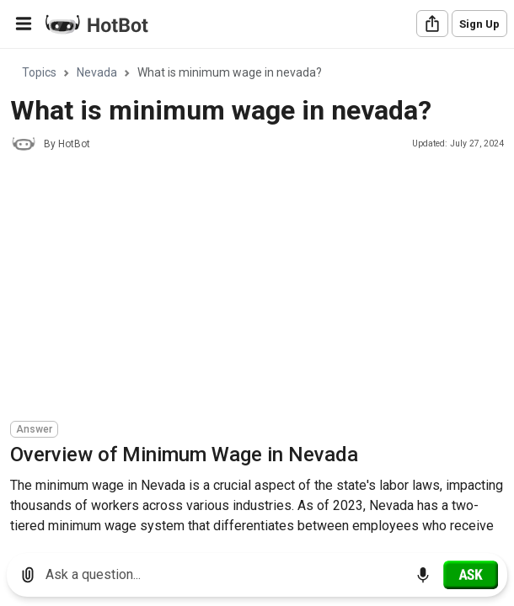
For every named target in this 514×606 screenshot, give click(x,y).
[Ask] (470, 575)
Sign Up (479, 24)
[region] (257, 295)
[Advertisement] (262, 289)
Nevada (97, 72)
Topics (39, 72)
